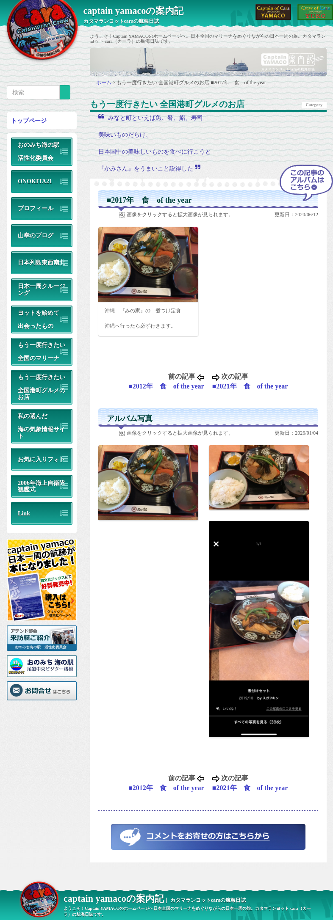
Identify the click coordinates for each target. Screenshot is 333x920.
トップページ (29, 120)
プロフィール (35, 208)
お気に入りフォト (41, 459)
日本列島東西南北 (41, 262)
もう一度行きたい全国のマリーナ (41, 351)
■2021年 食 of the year (250, 386)
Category (314, 104)
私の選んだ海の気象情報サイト (41, 426)
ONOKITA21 (35, 181)
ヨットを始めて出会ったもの (38, 319)
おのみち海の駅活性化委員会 (38, 151)
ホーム (104, 82)
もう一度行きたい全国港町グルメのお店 (41, 387)
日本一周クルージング (41, 289)
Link (24, 513)
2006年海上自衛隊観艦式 (41, 486)
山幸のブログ (35, 235)
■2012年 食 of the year (166, 386)
